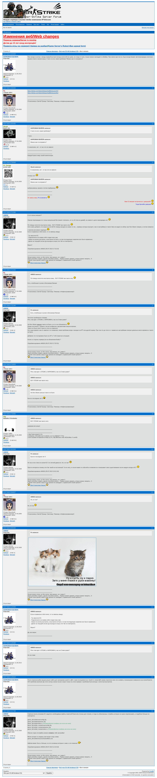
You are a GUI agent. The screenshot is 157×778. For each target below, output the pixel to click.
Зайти (62, 24)
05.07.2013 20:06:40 (9, 528)
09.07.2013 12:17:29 (9, 711)
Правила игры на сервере (16, 46)
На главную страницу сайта (12, 21)
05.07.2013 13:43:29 (9, 54)
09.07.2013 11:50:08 (9, 643)
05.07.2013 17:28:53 (9, 364)
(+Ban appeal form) (77, 46)
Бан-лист (36, 24)
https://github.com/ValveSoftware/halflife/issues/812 (43, 93)
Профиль (6, 81)
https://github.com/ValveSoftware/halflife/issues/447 (43, 91)
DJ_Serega (7, 165)
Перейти (28, 772)
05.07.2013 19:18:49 (9, 449)
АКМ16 (5, 215)
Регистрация (55, 24)
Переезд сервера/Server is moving (19, 40)
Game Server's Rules (58, 46)
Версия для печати (148, 27)
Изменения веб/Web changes (31, 36)
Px (4, 91)
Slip (4, 417)
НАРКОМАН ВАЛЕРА (10, 57)
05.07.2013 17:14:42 (9, 270)
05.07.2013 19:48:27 (9, 492)
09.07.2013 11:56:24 (9, 677)
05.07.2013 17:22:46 (9, 305)
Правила (29, 24)
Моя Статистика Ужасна (38, 263)
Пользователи (20, 24)
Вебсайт (12, 116)
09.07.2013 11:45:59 (9, 607)
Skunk (5, 126)
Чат (48, 24)
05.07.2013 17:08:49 (9, 162)
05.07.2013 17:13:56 (9, 212)
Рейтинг (5, 79)
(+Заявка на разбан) (38, 46)
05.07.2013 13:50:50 (9, 88)
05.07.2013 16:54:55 (9, 123)
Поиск (43, 24)
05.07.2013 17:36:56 (9, 413)
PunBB (152, 771)
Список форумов (8, 24)
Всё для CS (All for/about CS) (68, 51)
